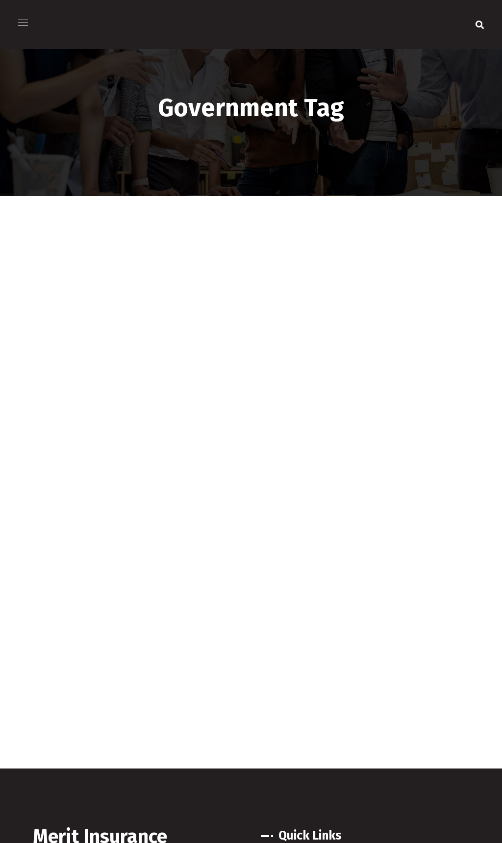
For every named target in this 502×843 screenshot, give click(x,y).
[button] (480, 24)
